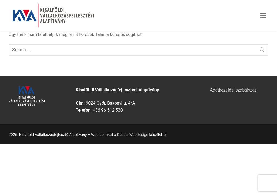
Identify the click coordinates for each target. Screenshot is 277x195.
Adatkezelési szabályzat (233, 90)
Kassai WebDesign (132, 134)
